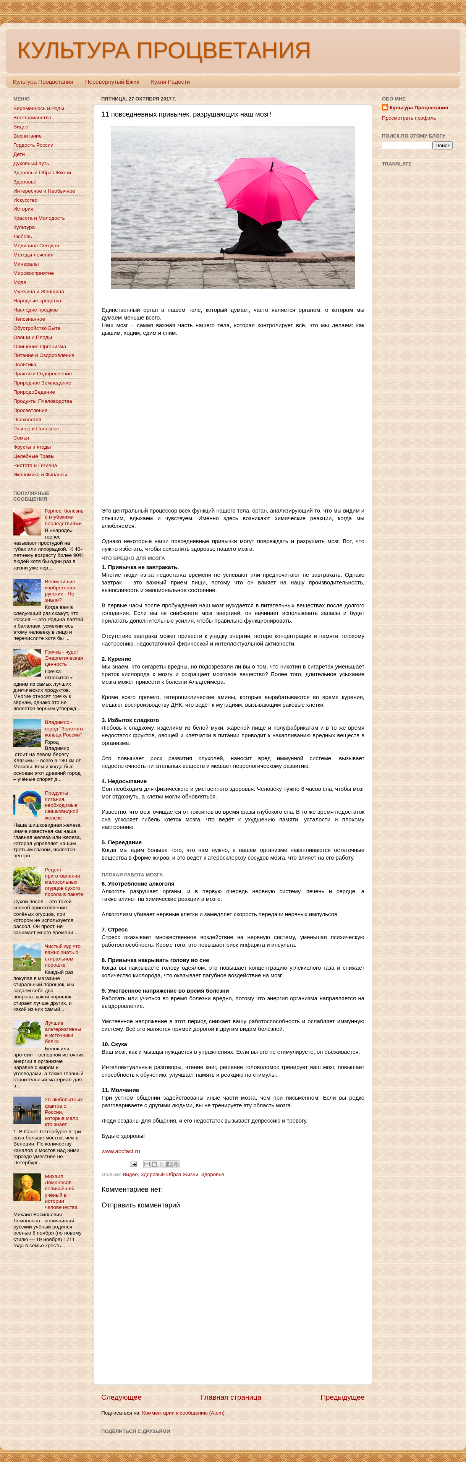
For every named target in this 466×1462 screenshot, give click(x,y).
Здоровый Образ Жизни (169, 1174)
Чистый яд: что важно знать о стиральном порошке (63, 955)
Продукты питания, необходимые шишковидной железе (61, 805)
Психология (27, 419)
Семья (21, 438)
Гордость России (33, 145)
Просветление (30, 410)
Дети (19, 154)
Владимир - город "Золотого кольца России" (64, 728)
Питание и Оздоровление (43, 355)
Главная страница (231, 1397)
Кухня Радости (170, 81)
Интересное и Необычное (44, 191)
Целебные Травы (34, 456)
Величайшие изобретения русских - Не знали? (60, 591)
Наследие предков (35, 310)
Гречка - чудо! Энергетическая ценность (64, 658)
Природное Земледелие (42, 383)
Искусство (25, 200)
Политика (24, 364)
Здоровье (212, 1174)
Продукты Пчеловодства (42, 401)
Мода (19, 282)
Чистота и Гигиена (35, 465)
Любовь (22, 236)
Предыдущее (342, 1397)
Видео (130, 1174)
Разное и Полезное (36, 429)
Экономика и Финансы (40, 474)
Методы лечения (33, 255)
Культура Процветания (43, 81)
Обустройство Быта (36, 328)
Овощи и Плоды (32, 337)
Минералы (26, 264)
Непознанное (29, 319)
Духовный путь (31, 163)
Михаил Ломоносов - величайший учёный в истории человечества (61, 1191)
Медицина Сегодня (36, 245)
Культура (24, 227)
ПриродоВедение (34, 392)
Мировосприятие (33, 273)
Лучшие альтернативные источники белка (63, 1032)
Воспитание (27, 136)
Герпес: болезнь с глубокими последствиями (64, 517)
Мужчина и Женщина (38, 291)
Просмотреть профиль (409, 118)
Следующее (121, 1397)
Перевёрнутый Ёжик (112, 81)
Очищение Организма (39, 346)
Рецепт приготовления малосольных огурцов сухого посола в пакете (64, 882)
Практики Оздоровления (42, 373)
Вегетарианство (32, 117)
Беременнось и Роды (38, 108)
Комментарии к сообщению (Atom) (183, 1413)
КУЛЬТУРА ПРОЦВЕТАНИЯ (164, 50)
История (23, 209)
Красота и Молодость (39, 218)
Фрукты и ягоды (32, 447)
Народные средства (37, 300)
